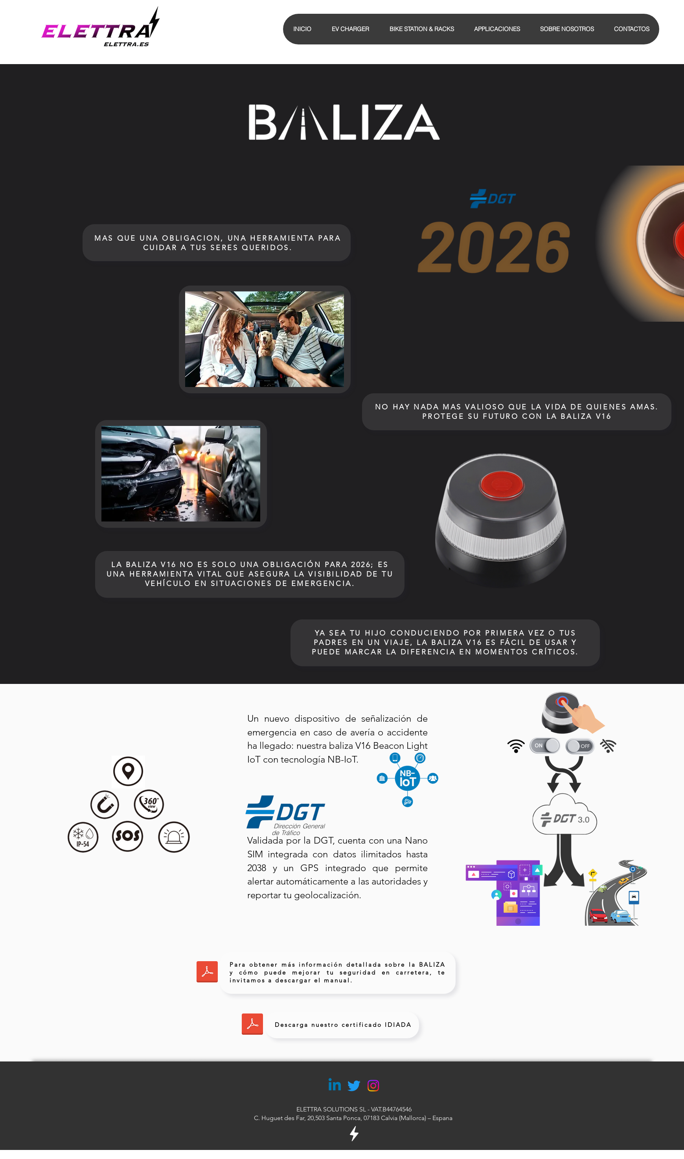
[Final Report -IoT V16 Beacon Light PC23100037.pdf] (252, 1024)
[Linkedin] (334, 1085)
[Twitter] (354, 1085)
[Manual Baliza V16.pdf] (207, 972)
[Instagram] (373, 1085)
